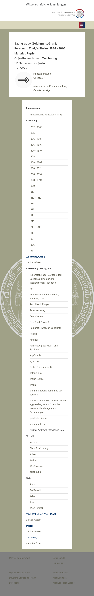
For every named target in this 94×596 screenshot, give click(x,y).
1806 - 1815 (36, 138)
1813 (32, 209)
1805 (32, 133)
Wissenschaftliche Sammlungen (46, 4)
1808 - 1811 (35, 168)
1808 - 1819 (36, 180)
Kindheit (34, 339)
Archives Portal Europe (64, 583)
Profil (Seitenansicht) (41, 367)
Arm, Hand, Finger (39, 304)
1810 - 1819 (35, 197)
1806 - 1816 (36, 144)
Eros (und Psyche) (39, 322)
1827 (32, 239)
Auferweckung (37, 310)
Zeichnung (35, 471)
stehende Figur (38, 424)
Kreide (33, 460)
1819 (32, 233)
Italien (33, 496)
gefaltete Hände (38, 418)
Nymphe (34, 361)
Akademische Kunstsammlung (46, 114)
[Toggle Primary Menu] (82, 25)
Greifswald (35, 490)
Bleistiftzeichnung (39, 448)
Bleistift (34, 442)
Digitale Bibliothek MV (19, 572)
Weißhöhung (36, 466)
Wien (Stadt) (36, 508)
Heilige (33, 333)
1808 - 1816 (36, 174)
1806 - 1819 (36, 150)
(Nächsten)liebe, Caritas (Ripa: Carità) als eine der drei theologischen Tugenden (46, 279)
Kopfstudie (35, 355)
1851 (32, 250)
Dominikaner (36, 316)
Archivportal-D (60, 578)
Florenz (34, 484)
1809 (32, 186)
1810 (32, 191)
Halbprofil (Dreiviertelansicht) (45, 327)
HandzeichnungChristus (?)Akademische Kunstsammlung (50, 82)
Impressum (58, 563)
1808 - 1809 (36, 162)
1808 (32, 156)
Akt (31, 288)
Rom (32, 502)
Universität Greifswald (19, 558)
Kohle (33, 454)
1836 (32, 244)
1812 (32, 203)
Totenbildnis (36, 373)
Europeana (14, 583)
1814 (32, 215)
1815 (32, 221)
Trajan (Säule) (37, 379)
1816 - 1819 (35, 227)
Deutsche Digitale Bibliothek (22, 578)
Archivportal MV (60, 572)
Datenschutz (59, 558)
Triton (33, 384)
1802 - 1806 (36, 127)
